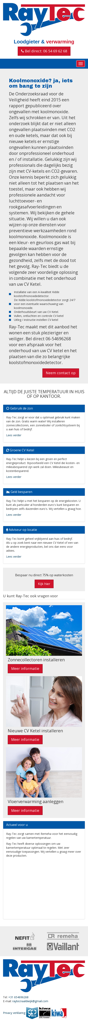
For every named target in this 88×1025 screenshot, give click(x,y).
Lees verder (13, 435)
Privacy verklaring (14, 1013)
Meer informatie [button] (25, 668)
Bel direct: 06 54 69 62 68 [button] (44, 51)
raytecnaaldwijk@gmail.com (30, 1001)
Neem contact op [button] (61, 372)
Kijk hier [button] (44, 584)
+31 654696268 (18, 997)
